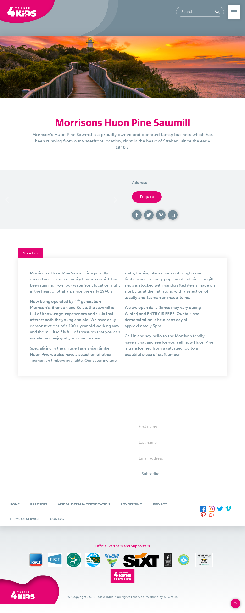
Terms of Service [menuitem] (24, 519)
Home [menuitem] (15, 504)
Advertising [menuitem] (131, 504)
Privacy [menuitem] (160, 504)
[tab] (122, 317)
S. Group (171, 597)
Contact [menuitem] (58, 519)
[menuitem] (203, 509)
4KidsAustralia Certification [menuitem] (84, 504)
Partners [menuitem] (38, 504)
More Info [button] (30, 253)
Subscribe (150, 473)
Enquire (147, 196)
